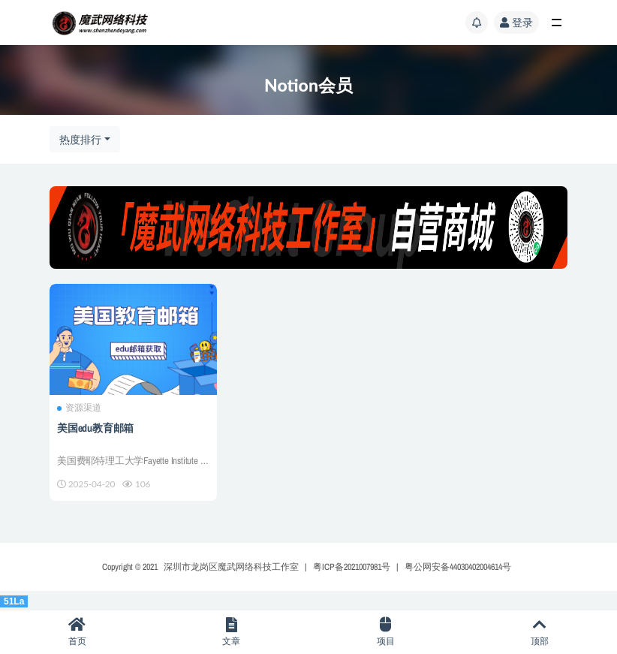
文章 (232, 631)
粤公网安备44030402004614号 (458, 567)
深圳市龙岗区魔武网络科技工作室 (231, 567)
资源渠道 (79, 407)
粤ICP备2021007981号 (351, 567)
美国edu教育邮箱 (95, 428)
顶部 (540, 631)
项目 (385, 631)
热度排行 (80, 139)
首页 (77, 631)
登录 (516, 22)
